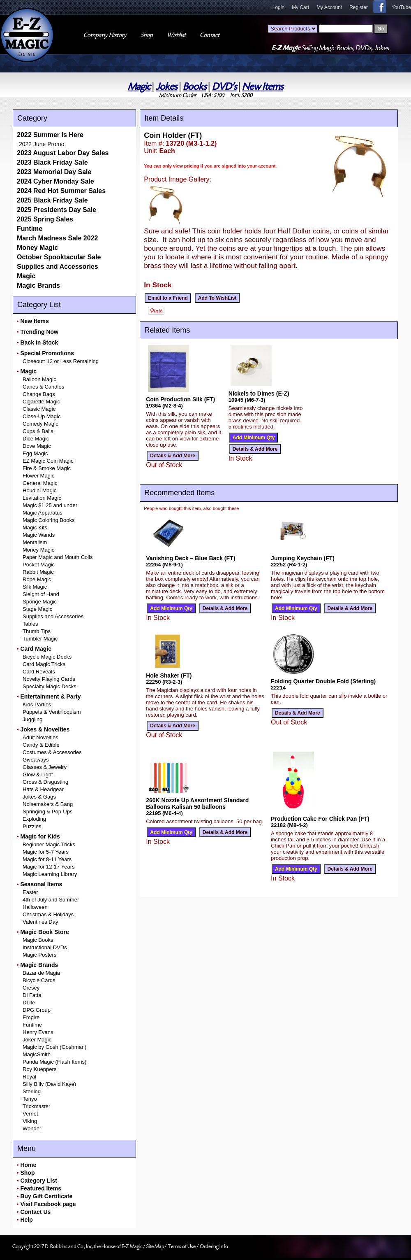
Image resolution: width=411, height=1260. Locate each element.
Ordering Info (214, 1246)
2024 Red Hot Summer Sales (61, 190)
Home (28, 1165)
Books (194, 87)
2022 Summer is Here (50, 134)
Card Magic (35, 648)
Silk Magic (35, 587)
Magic (139, 87)
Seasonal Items (41, 884)
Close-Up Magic (41, 416)
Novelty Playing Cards (49, 679)
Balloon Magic (39, 379)
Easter (30, 892)
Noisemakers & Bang (48, 804)
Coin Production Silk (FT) (180, 399)
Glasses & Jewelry (45, 767)
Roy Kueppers (39, 1069)
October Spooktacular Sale (59, 257)
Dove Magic (37, 446)
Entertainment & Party (50, 696)
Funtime (29, 228)
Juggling (32, 719)
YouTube (401, 7)
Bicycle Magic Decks (47, 657)
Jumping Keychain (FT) (303, 558)
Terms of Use (182, 1246)
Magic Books (38, 940)
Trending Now (39, 331)
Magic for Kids (40, 836)
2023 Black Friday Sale (52, 162)
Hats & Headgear (43, 789)
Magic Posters (39, 955)
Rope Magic (37, 579)
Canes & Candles (43, 387)
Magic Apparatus (42, 513)
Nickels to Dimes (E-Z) (259, 393)
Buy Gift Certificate (46, 1196)
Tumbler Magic (40, 639)
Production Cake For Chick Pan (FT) (320, 818)
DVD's (224, 87)
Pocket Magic (39, 564)
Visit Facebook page (48, 1204)
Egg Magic (35, 453)
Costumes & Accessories (52, 752)
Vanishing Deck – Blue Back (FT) (190, 558)
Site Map (155, 1246)
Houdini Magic (39, 490)
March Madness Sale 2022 (57, 238)
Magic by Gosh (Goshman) (54, 1047)
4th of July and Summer (51, 900)
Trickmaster (36, 1106)
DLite (29, 1002)
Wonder (32, 1128)
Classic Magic (39, 409)
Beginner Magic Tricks (49, 844)
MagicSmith (37, 1054)
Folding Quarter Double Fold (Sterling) (323, 681)
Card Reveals (39, 671)
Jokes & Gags (39, 797)
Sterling (32, 1091)
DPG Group (37, 1010)
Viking (30, 1121)
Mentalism (35, 542)
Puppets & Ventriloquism (52, 712)
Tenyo (30, 1099)
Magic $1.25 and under (50, 505)
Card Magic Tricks (44, 664)
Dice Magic (36, 439)
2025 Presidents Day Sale (56, 209)
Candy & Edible (41, 745)
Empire (31, 1017)
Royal (29, 1077)
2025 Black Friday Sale (52, 200)
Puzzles (32, 826)
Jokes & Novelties (44, 729)
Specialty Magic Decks (49, 686)
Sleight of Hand (41, 594)
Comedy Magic (40, 424)
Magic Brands (38, 285)
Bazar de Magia (41, 973)
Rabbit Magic (38, 572)
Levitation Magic (42, 498)
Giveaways (36, 760)
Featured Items (40, 1188)
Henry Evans (38, 1032)
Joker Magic (37, 1039)
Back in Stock (39, 342)
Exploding (34, 819)
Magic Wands (39, 535)
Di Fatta (32, 995)
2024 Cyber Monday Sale (55, 181)
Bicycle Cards (39, 980)
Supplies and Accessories (57, 266)
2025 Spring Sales (45, 219)
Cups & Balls (38, 431)
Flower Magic (38, 476)
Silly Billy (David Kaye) (49, 1084)
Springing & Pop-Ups (47, 811)
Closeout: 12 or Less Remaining (61, 361)
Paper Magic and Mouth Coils (58, 557)
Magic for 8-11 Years (47, 859)
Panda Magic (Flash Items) (54, 1062)
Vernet (30, 1114)
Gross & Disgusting (45, 782)
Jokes (166, 87)
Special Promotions (47, 353)
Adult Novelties (40, 737)
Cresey (31, 988)
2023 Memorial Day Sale (54, 171)
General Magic (40, 483)
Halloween (35, 907)
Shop (27, 1172)
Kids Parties (37, 704)
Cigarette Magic (41, 401)
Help (26, 1219)
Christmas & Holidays (48, 914)
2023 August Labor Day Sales (63, 152)
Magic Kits (35, 527)
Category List (38, 1180)
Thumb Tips (37, 631)
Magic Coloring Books (48, 520)
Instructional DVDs (45, 947)
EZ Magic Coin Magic (48, 461)
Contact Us (35, 1212)
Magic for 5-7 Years (46, 852)
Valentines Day (40, 922)
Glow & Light (38, 774)
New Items (262, 87)
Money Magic (37, 247)
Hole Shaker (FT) (169, 675)
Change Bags (39, 394)
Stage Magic (37, 609)
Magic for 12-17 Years (48, 867)
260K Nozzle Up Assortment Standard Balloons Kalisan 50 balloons (197, 803)
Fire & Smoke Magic (47, 468)
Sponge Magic (40, 602)
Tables (30, 624)
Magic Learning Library (50, 874)
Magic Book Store (44, 932)
